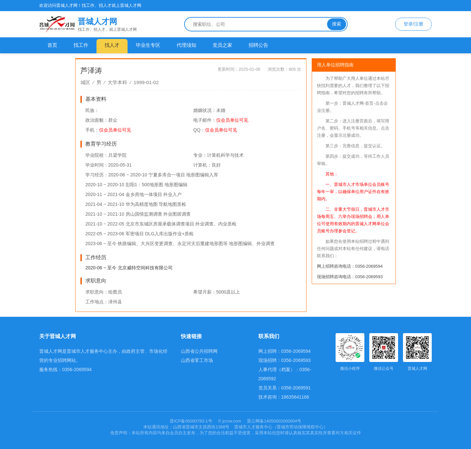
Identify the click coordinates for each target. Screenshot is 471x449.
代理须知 (186, 45)
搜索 (336, 24)
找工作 (81, 45)
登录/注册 (413, 24)
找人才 (112, 45)
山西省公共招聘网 (199, 351)
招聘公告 (258, 45)
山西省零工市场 (197, 360)
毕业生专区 (148, 45)
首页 (52, 45)
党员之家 (222, 45)
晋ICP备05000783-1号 (192, 421)
